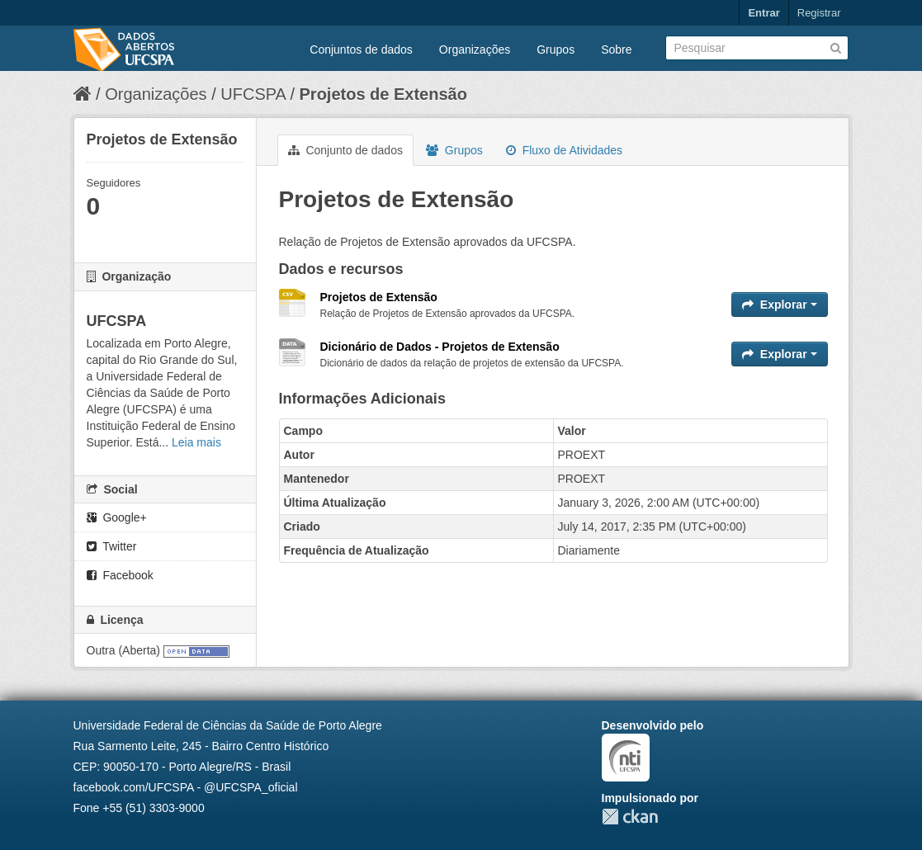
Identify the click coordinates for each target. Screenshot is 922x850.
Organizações (474, 49)
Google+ (117, 517)
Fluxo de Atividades (564, 150)
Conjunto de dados (345, 150)
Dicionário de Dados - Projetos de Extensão (440, 346)
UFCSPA (253, 94)
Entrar (763, 13)
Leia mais (196, 442)
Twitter (112, 546)
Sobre (616, 49)
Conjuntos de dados (361, 49)
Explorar (779, 304)
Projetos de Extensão (383, 94)
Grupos (555, 49)
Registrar (819, 13)
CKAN (630, 816)
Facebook (120, 575)
